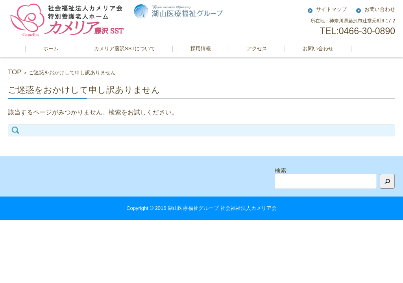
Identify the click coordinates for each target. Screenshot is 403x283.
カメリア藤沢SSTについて (124, 48)
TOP (15, 72)
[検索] (387, 181)
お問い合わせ (318, 48)
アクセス (257, 48)
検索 (281, 170)
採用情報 (200, 48)
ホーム (51, 48)
